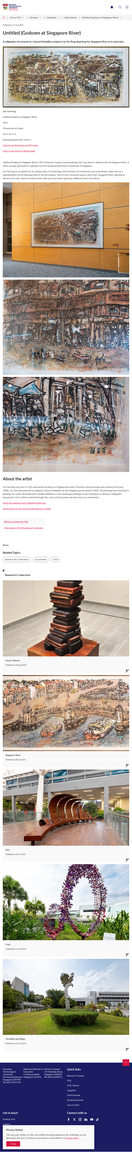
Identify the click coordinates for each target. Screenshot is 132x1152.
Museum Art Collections (17, 559)
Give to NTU (73, 1105)
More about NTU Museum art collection (23, 527)
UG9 (55, 559)
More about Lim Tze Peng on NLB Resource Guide (27, 508)
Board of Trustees (75, 1075)
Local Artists (41, 559)
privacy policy (72, 1138)
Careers (6, 1124)
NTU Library (73, 1085)
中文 (69, 1080)
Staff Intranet (73, 1095)
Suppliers (71, 1090)
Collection (51, 17)
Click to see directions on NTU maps (20, 145)
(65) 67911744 (14, 1082)
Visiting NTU (9, 1119)
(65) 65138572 (55, 1077)
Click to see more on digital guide (19, 151)
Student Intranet (75, 1100)
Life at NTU (15, 17)
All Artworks (71, 17)
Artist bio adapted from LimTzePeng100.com (24, 503)
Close (13, 1143)
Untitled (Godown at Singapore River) (100, 17)
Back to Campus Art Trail (16, 521)
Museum (34, 17)
